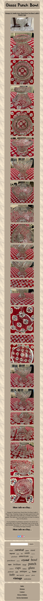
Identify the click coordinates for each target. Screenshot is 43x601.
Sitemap (22, 589)
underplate (27, 579)
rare (9, 564)
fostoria (33, 553)
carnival (19, 549)
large (24, 565)
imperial (12, 553)
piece (33, 575)
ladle (12, 574)
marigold (20, 575)
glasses (28, 575)
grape (18, 553)
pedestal (10, 572)
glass (31, 567)
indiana (25, 568)
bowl (34, 560)
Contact (22, 592)
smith (27, 553)
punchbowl (11, 561)
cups (18, 567)
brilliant (17, 564)
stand (33, 550)
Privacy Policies (22, 595)
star (22, 553)
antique (23, 571)
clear (11, 550)
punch (32, 564)
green (27, 550)
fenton (18, 561)
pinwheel (14, 557)
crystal (25, 560)
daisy (31, 557)
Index (22, 586)
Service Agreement (22, 597)
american (23, 556)
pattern (11, 568)
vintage (17, 578)
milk (16, 572)
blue (29, 572)
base (34, 571)
